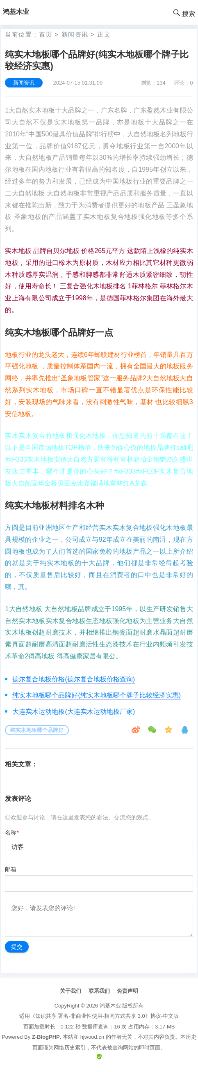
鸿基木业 (110, 1006)
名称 (11, 832)
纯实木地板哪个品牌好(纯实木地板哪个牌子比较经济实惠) (96, 695)
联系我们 (99, 991)
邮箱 (10, 869)
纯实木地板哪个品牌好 (37, 730)
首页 (45, 34)
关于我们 (70, 991)
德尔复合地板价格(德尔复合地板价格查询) (73, 679)
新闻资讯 (75, 34)
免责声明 (127, 991)
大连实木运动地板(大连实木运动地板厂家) (73, 711)
